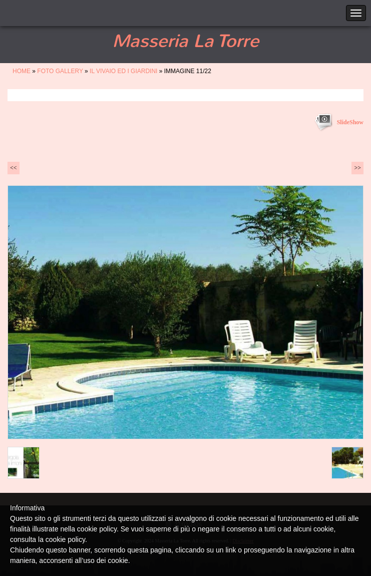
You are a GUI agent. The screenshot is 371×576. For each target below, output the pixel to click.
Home (22, 71)
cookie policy (65, 539)
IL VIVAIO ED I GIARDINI (123, 71)
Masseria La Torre (185, 41)
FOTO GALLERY (60, 71)
